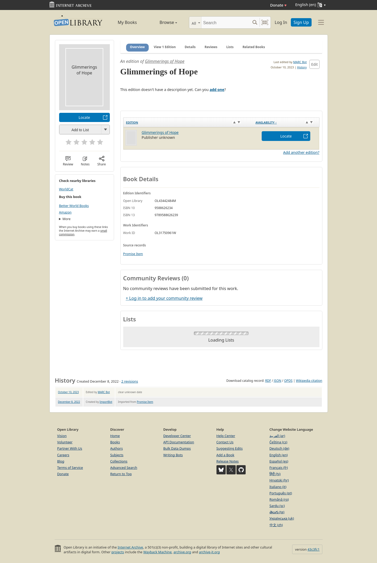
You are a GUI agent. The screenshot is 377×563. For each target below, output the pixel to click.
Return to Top (121, 473)
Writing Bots (173, 455)
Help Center (225, 435)
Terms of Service (70, 467)
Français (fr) (279, 467)
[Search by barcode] (264, 22)
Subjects (116, 455)
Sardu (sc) (277, 505)
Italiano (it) (278, 486)
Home (115, 435)
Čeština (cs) (278, 442)
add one (217, 89)
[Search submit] (255, 22)
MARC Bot (300, 62)
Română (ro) (279, 499)
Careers (63, 455)
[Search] (225, 22)
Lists (230, 47)
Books (115, 442)
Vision (62, 435)
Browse (162, 22)
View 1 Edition (165, 47)
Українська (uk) (282, 518)
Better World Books (74, 206)
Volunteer (65, 442)
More (67, 219)
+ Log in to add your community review (164, 298)
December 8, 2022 (69, 402)
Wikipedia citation (309, 380)
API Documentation (178, 442)
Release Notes (227, 461)
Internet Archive (130, 547)
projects (117, 552)
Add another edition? (301, 152)
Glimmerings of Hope (164, 61)
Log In (281, 22)
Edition (132, 122)
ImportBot (106, 402)
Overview (137, 47)
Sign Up (301, 22)
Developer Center (177, 435)
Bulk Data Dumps (177, 448)
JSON (277, 380)
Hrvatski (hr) (279, 480)
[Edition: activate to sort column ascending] (188, 122)
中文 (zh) (276, 525)
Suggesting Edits (229, 448)
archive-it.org (209, 552)
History (302, 67)
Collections (119, 461)
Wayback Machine (157, 552)
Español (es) (279, 461)
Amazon (65, 212)
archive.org (182, 552)
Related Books (253, 47)
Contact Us (225, 442)
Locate (84, 117)
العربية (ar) (277, 435)
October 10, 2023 (68, 392)
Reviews (211, 47)
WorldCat (66, 189)
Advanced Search (123, 467)
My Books (127, 22)
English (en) (279, 455)
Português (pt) (281, 493)
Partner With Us (69, 448)
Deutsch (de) (279, 448)
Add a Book (225, 455)
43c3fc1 (314, 549)
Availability (266, 122)
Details (190, 47)
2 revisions (129, 381)
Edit (314, 64)
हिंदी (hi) (275, 473)
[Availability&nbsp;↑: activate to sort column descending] (286, 122)
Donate (278, 5)
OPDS (288, 380)
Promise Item (133, 254)
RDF (268, 380)
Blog (60, 461)
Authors (116, 448)
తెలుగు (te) (277, 512)
